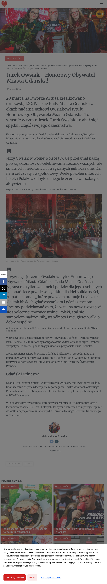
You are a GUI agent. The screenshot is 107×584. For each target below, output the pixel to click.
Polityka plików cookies (51, 577)
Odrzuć (32, 577)
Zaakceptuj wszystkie (14, 577)
